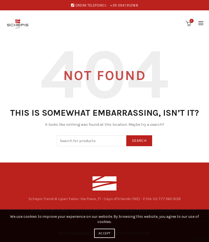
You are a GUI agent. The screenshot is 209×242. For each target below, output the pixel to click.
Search (139, 140)
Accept (104, 233)
